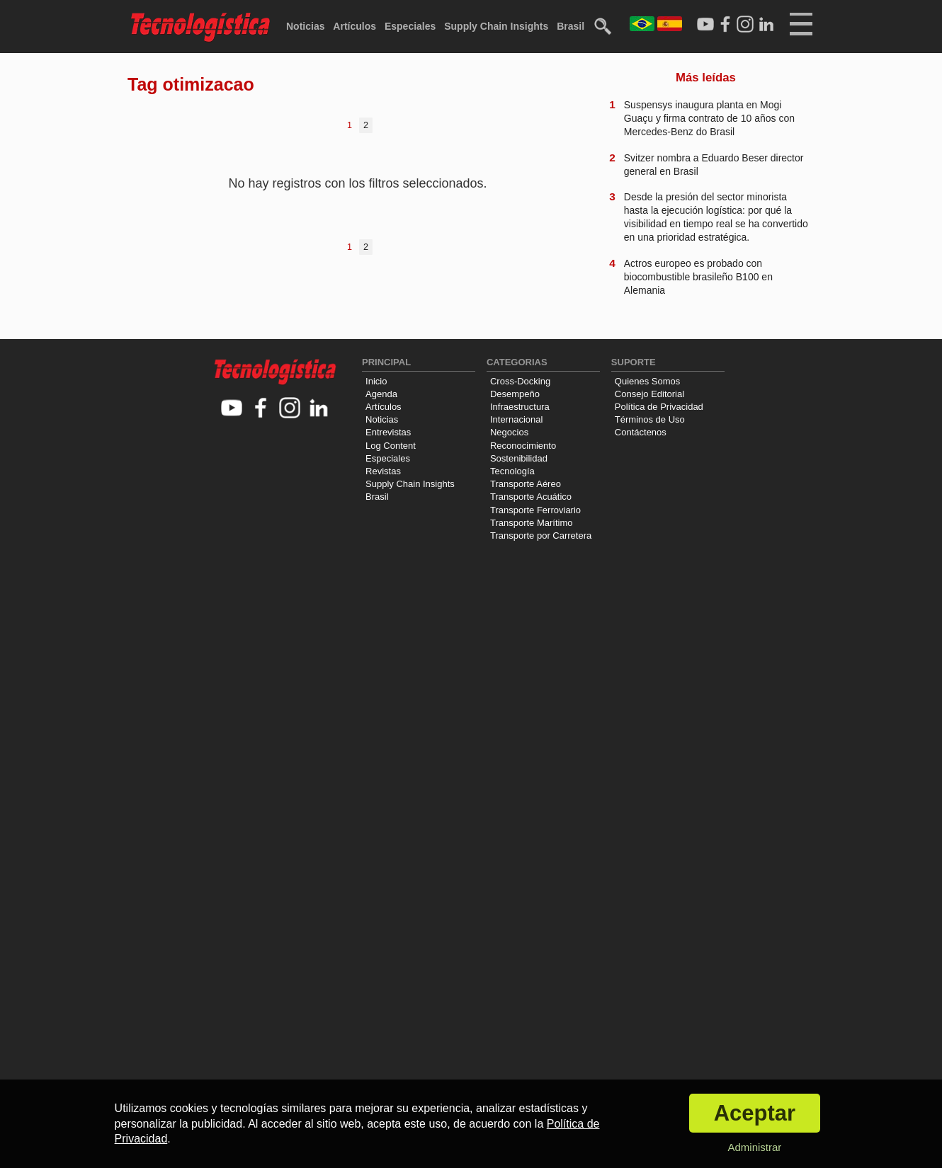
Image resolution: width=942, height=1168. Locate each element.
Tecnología (512, 471)
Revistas (383, 471)
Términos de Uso (650, 419)
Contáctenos (640, 432)
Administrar (754, 1147)
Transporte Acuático (531, 496)
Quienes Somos (648, 381)
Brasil (570, 26)
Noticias (305, 26)
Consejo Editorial (649, 394)
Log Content (390, 445)
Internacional (516, 419)
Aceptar (754, 1113)
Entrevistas (388, 432)
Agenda (381, 394)
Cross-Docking (520, 381)
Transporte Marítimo (531, 522)
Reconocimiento (523, 445)
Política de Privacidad (659, 406)
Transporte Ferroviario (535, 510)
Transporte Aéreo (525, 484)
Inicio (376, 381)
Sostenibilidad (518, 458)
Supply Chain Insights (496, 26)
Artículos (354, 26)
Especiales (410, 26)
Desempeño (515, 394)
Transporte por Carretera (540, 535)
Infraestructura (520, 406)
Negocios (509, 432)
